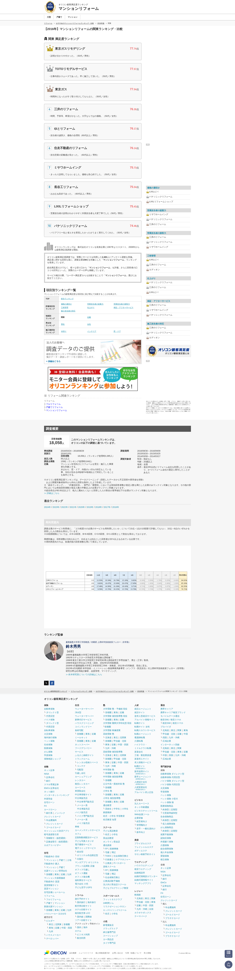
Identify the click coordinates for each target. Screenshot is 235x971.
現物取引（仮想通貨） (56, 838)
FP (106, 848)
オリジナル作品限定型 (87, 855)
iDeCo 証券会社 (51, 788)
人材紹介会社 (140, 783)
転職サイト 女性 (142, 726)
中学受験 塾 (108, 769)
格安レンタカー (82, 784)
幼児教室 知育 (109, 819)
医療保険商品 (167, 806)
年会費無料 (51, 820)
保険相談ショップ (52, 759)
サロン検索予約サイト (144, 854)
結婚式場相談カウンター (146, 876)
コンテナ (81, 766)
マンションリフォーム (56, 410)
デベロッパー (52, 938)
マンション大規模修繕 (54, 878)
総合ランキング (67, 299)
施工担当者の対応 (68, 311)
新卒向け (141, 832)
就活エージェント (142, 709)
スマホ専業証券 (51, 784)
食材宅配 (79, 730)
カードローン (50, 809)
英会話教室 (108, 838)
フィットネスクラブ (112, 899)
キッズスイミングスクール (114, 910)
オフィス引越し (82, 869)
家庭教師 (107, 812)
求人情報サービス (142, 762)
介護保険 (165, 845)
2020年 (81, 507)
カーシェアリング (83, 776)
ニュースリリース (86, 953)
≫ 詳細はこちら (51, 493)
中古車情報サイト (83, 794)
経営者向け (142, 821)
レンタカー (80, 780)
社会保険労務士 (121, 856)
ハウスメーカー (53, 935)
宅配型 (80, 769)
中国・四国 (66, 928)
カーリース (80, 787)
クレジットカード (52, 816)
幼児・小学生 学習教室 (114, 816)
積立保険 (165, 859)
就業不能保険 (167, 834)
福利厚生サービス (83, 880)
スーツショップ (110, 936)
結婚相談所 (139, 872)
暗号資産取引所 (51, 834)
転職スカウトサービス (144, 730)
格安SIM (167, 723)
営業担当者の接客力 (122, 304)
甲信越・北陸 (120, 741)
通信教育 (107, 805)
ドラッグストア (110, 928)
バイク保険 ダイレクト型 (172, 781)
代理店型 (50, 716)
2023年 (56, 507)
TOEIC (108, 856)
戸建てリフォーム (54, 407)
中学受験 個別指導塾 (113, 776)
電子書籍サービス (83, 844)
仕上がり (90, 307)
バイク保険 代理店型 (170, 784)
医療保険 (48, 748)
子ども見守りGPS (83, 887)
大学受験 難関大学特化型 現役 (117, 723)
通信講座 (107, 845)
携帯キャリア (167, 709)
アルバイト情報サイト (144, 719)
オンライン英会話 (111, 841)
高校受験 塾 (108, 734)
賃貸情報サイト (51, 885)
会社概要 (72, 953)
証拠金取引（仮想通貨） (57, 841)
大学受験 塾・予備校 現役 (115, 709)
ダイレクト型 (52, 712)
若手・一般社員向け (146, 828)
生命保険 (48, 744)
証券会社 (50, 777)
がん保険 (48, 752)
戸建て (62, 860)
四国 (165, 737)
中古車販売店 (81, 798)
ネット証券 (49, 770)
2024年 (47, 507)
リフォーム (49, 896)
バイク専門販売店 (85, 816)
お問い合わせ (117, 953)
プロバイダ (166, 726)
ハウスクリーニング (84, 723)
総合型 (80, 851)
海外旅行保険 (50, 737)
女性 (89, 324)
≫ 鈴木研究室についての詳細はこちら (84, 674)
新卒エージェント (142, 777)
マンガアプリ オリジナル (87, 862)
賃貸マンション (51, 888)
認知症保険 (166, 838)
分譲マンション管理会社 (55, 871)
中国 (186, 734)
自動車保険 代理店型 (170, 777)
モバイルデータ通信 (170, 716)
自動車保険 (49, 709)
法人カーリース (141, 803)
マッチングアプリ (142, 883)
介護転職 (138, 741)
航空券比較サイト (83, 906)
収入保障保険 (169, 824)
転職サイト (139, 723)
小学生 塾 (107, 791)
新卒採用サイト (141, 772)
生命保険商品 (167, 816)
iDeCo (163, 882)
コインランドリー (83, 726)
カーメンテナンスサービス (87, 830)
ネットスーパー (82, 744)
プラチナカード (172, 918)
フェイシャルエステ (143, 847)
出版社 (80, 859)
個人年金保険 (167, 852)
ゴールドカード (53, 827)
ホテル (78, 931)
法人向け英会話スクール (114, 884)
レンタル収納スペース (87, 762)
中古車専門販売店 (85, 802)
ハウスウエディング (143, 865)
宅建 (107, 852)
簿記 (114, 852)
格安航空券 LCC (82, 913)
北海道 (108, 737)
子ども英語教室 (110, 831)
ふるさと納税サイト (84, 755)
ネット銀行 (49, 791)
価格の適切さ (66, 304)
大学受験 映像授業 (111, 730)
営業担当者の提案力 (95, 304)
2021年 (73, 507)
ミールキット (81, 737)
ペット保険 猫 (167, 802)
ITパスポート (120, 863)
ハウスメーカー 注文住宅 (55, 914)
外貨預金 (48, 799)
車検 (77, 826)
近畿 (89, 317)
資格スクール (109, 866)
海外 (85, 927)
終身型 (166, 809)
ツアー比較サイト (83, 920)
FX (45, 806)
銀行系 (49, 813)
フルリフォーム (53, 404)
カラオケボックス (142, 912)
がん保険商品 (167, 827)
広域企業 (167, 741)
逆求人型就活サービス (144, 716)
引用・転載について (133, 953)
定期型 (174, 809)
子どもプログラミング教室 (115, 888)
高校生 (108, 809)
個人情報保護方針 (102, 953)
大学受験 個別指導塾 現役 (115, 716)
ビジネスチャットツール (146, 811)
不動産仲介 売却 (51, 856)
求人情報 (147, 953)
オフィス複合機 (82, 877)
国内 (79, 927)
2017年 (107, 507)
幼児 (107, 834)
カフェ (78, 834)
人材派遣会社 (140, 788)
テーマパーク (140, 916)
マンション (51, 860)
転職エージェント (142, 734)
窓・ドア (117, 331)
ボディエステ (140, 850)
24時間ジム (108, 903)
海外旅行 (92, 902)
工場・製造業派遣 (142, 755)
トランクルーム (82, 759)
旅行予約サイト (82, 899)
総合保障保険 (167, 848)
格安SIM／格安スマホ (171, 719)
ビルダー (50, 921)
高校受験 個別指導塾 (113, 752)
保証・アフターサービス (123, 307)
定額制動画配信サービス (86, 837)
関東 (153, 898)
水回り (63, 331)
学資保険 (48, 755)
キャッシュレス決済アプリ (56, 831)
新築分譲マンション (53, 906)
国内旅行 (81, 902)
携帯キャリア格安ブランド (173, 712)
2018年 (98, 507)
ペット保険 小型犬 (169, 799)
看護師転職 (139, 737)
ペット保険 (49, 741)
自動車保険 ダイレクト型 (172, 774)
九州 (69, 874)
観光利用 (81, 938)
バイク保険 (49, 719)
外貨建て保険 (167, 841)
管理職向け (142, 825)
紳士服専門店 (109, 932)
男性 (63, 324)
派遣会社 (138, 752)
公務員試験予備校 (111, 881)
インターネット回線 (170, 744)
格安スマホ (178, 723)
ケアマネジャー (123, 859)
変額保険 (165, 856)
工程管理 (64, 307)
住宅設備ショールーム (54, 892)
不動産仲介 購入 (51, 863)
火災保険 (48, 734)
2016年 (115, 507)
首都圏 (49, 874)
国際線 (88, 916)
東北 (51, 924)
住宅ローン (49, 802)
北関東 (58, 924)
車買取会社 (80, 791)
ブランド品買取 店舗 (84, 866)
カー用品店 (108, 939)
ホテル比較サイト (83, 909)
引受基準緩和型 (170, 813)
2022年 (64, 507)
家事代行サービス (83, 719)
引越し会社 (80, 773)
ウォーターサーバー (84, 709)
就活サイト (139, 712)
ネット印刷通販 (141, 807)
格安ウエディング (142, 869)
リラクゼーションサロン (114, 906)
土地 (69, 860)
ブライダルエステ (142, 843)
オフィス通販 (81, 873)
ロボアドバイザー (52, 845)
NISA (46, 774)
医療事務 (114, 848)
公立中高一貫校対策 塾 (114, 784)
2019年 (90, 507)
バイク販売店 (81, 812)
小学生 (125, 809)
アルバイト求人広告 (143, 792)
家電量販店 (108, 925)
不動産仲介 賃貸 (51, 881)
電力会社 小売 (81, 884)
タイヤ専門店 (109, 943)
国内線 (80, 916)
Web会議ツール (141, 814)
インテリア (91, 331)
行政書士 (109, 859)
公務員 (108, 863)
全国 (151, 909)
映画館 (137, 895)
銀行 (48, 781)
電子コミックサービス (85, 848)
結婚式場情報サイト (143, 880)
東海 (57, 874)
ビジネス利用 (83, 934)
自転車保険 (49, 730)
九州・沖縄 (110, 748)
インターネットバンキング (56, 795)
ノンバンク (60, 813)
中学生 (117, 809)
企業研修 (138, 818)
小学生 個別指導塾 (111, 798)
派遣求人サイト (141, 759)
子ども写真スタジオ (84, 841)
